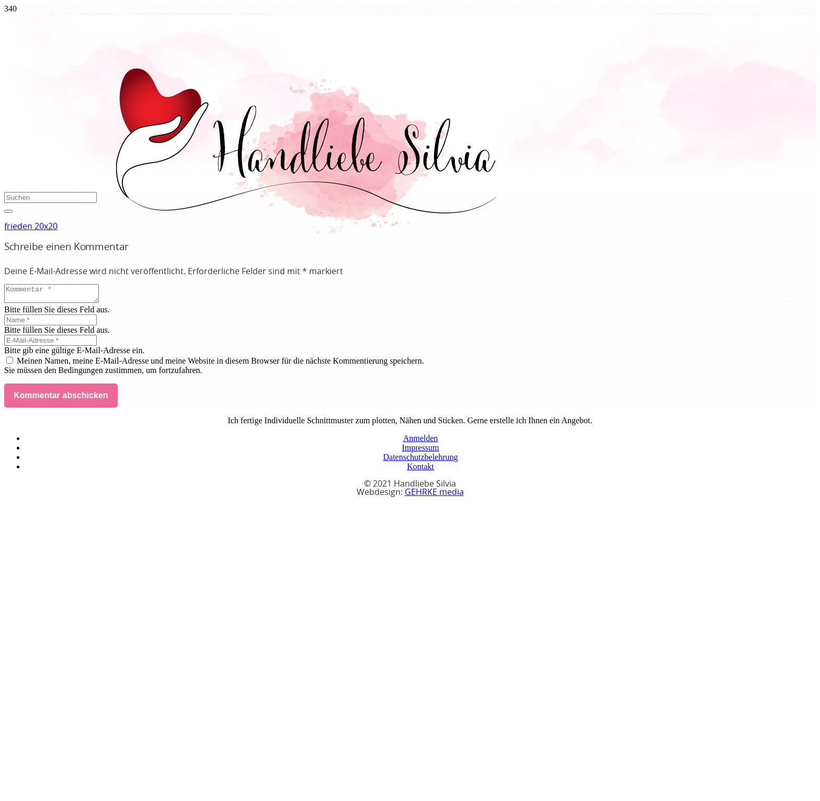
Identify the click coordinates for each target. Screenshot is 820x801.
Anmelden (420, 441)
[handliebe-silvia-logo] (305, 231)
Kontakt (420, 469)
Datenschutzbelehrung (420, 460)
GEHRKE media (434, 495)
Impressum (420, 450)
